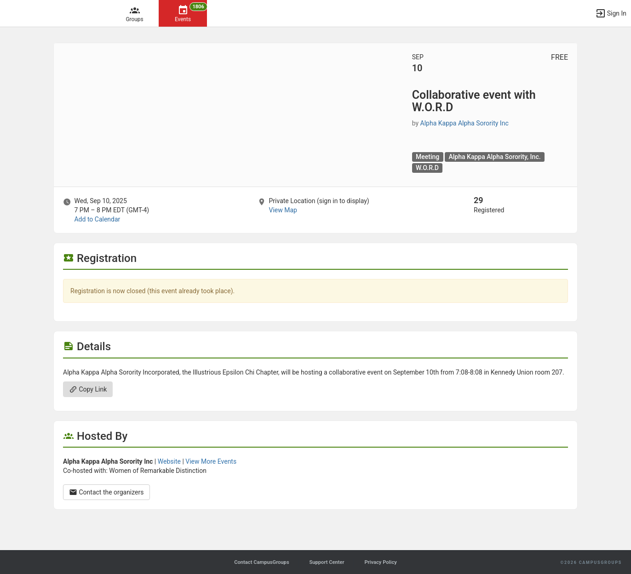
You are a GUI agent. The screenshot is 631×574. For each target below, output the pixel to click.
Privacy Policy (380, 562)
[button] (611, 13)
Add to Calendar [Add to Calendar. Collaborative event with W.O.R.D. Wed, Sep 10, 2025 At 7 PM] (97, 219)
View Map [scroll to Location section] (283, 210)
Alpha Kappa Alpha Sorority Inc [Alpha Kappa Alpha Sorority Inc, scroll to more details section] (464, 123)
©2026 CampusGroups (591, 562)
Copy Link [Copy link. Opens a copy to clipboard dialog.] (88, 389)
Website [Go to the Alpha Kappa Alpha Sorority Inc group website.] (169, 461)
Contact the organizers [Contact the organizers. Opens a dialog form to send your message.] (106, 492)
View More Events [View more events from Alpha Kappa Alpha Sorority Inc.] (210, 461)
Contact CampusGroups (261, 562)
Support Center (326, 562)
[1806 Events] (183, 13)
